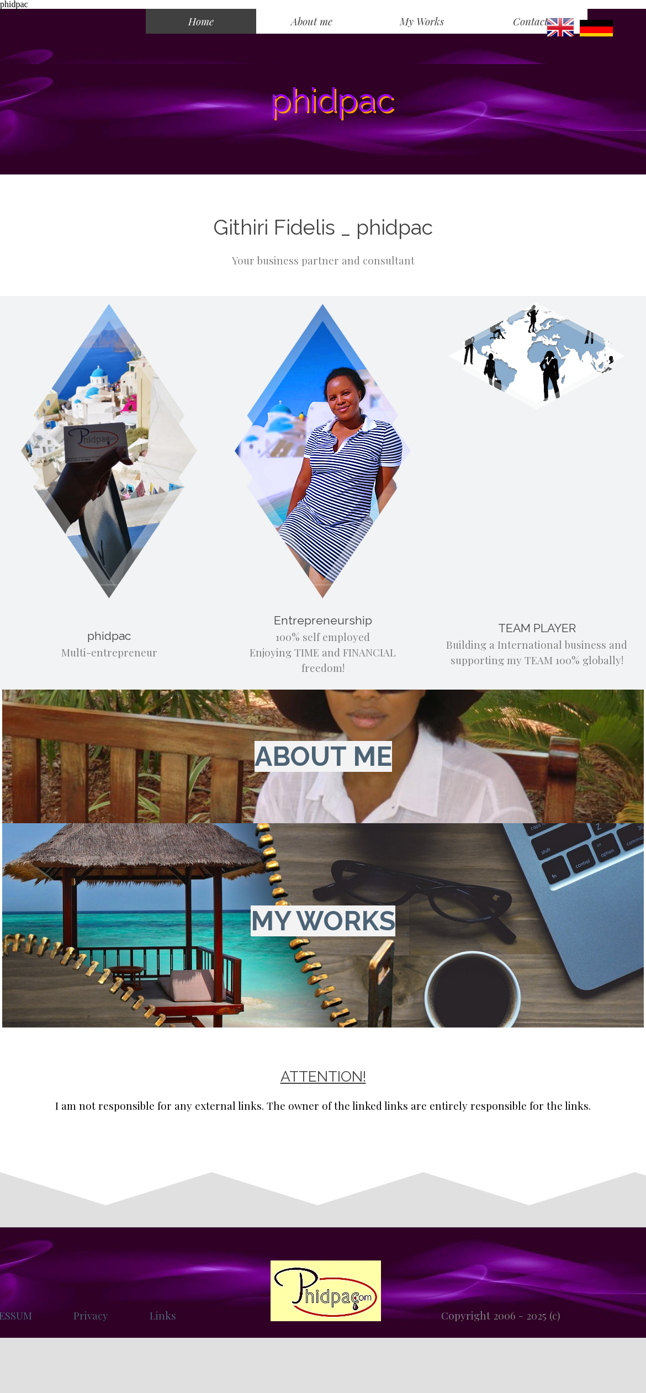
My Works (422, 21)
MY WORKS (323, 920)
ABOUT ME (323, 756)
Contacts (532, 21)
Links (163, 1315)
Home (201, 21)
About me (311, 21)
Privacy (90, 1315)
